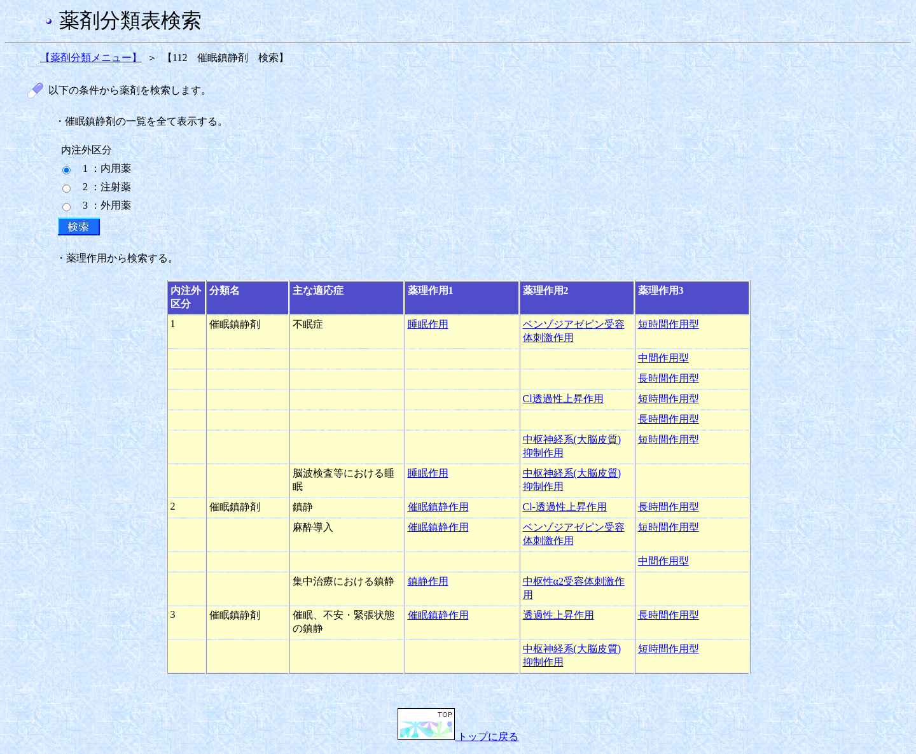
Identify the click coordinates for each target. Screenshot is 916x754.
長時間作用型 (668, 378)
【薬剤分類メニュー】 (91, 57)
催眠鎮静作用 (438, 506)
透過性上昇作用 (558, 615)
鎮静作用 (428, 581)
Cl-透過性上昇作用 (565, 506)
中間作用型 (663, 358)
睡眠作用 (428, 324)
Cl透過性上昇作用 (563, 398)
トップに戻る (458, 736)
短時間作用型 (668, 324)
